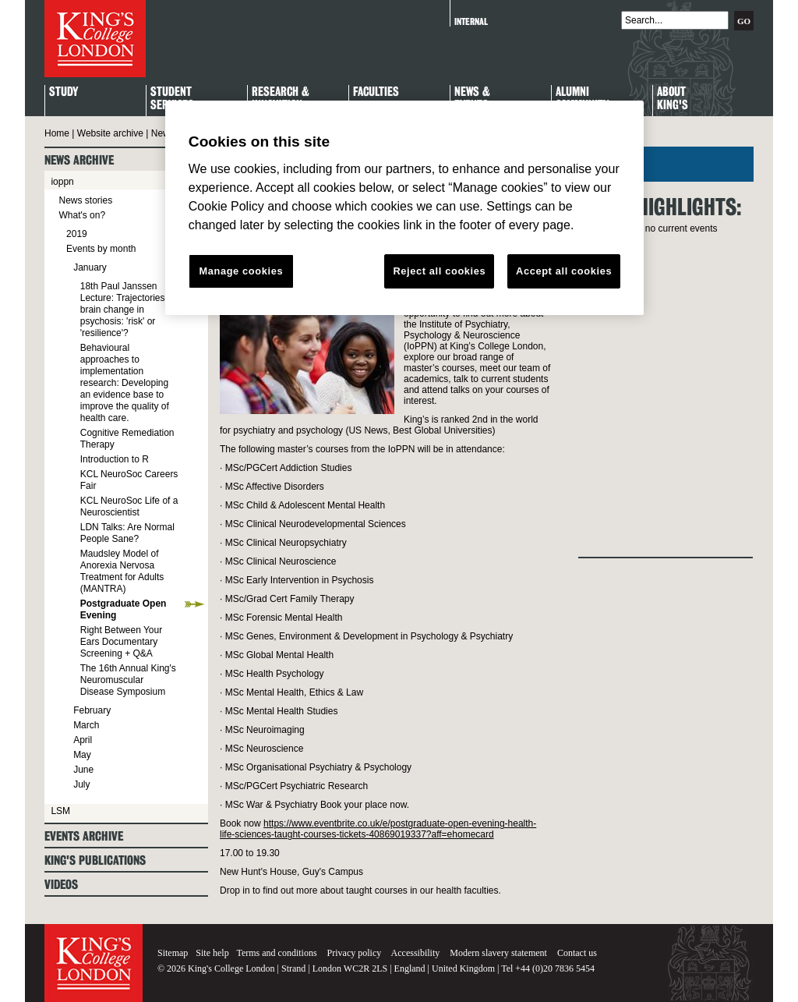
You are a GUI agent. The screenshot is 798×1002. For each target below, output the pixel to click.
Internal (471, 21)
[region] (404, 208)
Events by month (101, 248)
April (82, 740)
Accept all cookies (564, 271)
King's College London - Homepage (95, 38)
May (82, 754)
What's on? (81, 215)
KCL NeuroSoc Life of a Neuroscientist (129, 506)
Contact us (577, 952)
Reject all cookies (439, 271)
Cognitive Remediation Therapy (127, 438)
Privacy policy (354, 952)
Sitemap (172, 952)
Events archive (83, 836)
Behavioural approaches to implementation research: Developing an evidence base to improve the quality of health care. (124, 382)
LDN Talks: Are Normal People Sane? (127, 533)
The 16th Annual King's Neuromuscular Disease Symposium (128, 680)
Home (56, 133)
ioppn (62, 181)
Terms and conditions (276, 952)
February (92, 710)
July (81, 784)
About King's (672, 99)
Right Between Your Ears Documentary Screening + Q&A (121, 642)
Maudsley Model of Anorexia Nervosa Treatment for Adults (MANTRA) (122, 571)
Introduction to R (114, 459)
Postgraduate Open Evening (123, 609)
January (90, 267)
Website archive (110, 133)
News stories (85, 200)
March (86, 725)
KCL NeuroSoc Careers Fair (129, 480)
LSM (60, 810)
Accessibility (415, 952)
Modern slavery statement (498, 952)
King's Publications (95, 860)
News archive (79, 160)
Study (63, 92)
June (83, 769)
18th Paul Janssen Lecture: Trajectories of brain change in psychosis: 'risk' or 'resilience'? (127, 309)
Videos (61, 885)
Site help (212, 952)
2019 (76, 233)
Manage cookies (241, 271)
